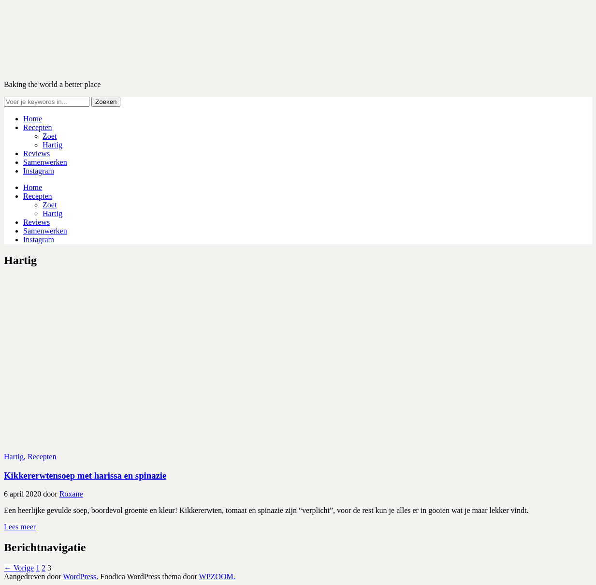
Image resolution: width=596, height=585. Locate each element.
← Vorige (19, 568)
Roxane (71, 494)
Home (32, 119)
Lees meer (20, 527)
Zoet (50, 136)
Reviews (36, 153)
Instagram (38, 171)
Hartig (52, 145)
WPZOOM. (217, 576)
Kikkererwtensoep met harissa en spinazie (85, 475)
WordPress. (80, 576)
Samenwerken (45, 162)
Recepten (37, 127)
